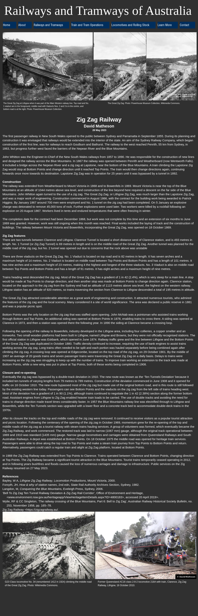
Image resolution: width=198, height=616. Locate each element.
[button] (25, 25)
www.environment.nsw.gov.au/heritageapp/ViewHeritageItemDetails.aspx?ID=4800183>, (66, 497)
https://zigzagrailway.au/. (42, 509)
